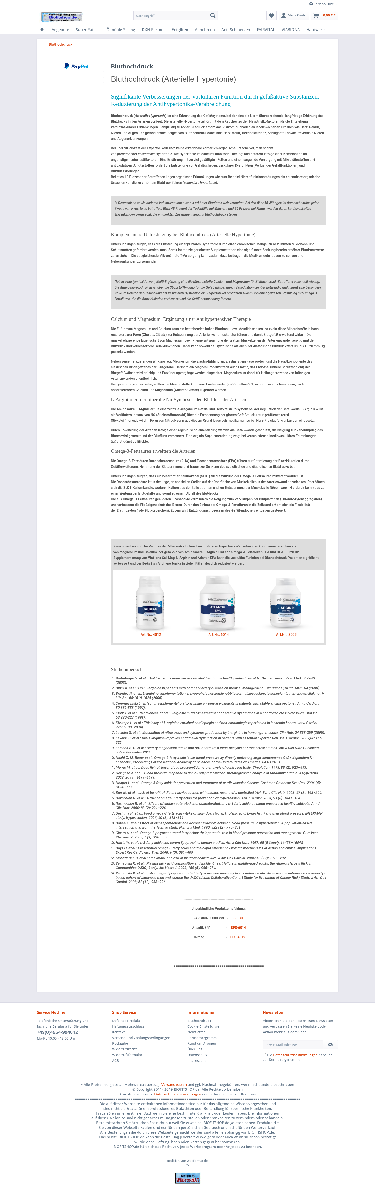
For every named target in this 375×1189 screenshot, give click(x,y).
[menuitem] (175, 18)
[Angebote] (60, 29)
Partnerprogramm (202, 1038)
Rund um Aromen (202, 1043)
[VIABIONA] (290, 29)
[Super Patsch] (87, 29)
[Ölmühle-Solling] (120, 29)
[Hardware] (315, 29)
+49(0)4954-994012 (57, 1032)
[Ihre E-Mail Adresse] (293, 1044)
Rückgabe (120, 1043)
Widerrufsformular (127, 1054)
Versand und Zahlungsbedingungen (141, 1038)
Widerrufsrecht (124, 1049)
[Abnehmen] (205, 29)
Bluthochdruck (199, 1020)
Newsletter (196, 1032)
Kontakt (118, 1032)
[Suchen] (213, 15)
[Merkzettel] (271, 15)
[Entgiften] (180, 29)
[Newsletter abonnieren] (330, 1044)
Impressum (197, 1060)
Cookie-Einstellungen (204, 1026)
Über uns (195, 1049)
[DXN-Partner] (153, 29)
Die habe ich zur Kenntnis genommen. (297, 1057)
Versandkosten (174, 1084)
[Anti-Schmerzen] (236, 29)
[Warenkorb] (324, 15)
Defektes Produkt (126, 1020)
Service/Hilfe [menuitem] (322, 4)
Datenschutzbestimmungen (295, 1055)
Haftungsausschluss (128, 1026)
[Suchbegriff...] (175, 15)
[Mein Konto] (294, 15)
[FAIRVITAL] (266, 29)
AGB (115, 1060)
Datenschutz (198, 1054)
